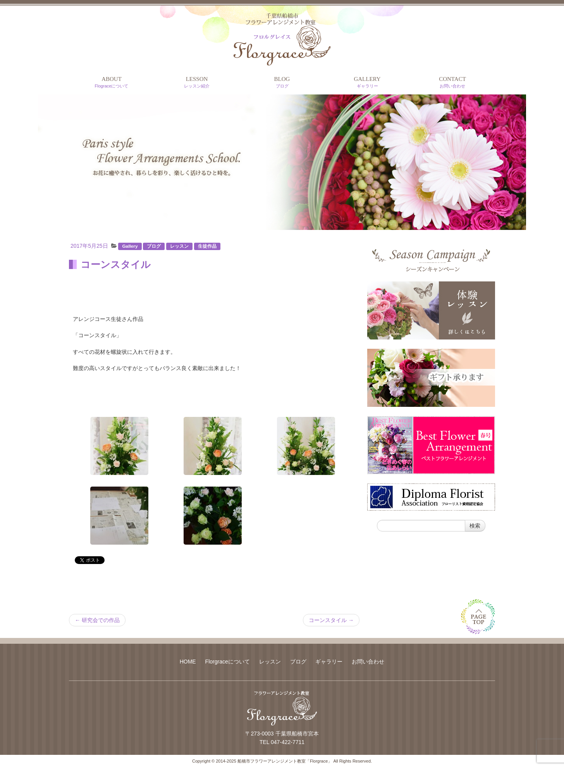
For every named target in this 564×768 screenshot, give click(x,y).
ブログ (154, 246)
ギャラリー (328, 661)
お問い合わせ (368, 661)
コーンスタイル (331, 620)
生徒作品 (207, 246)
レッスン (179, 246)
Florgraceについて (227, 661)
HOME (188, 661)
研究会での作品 (97, 620)
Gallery (130, 246)
